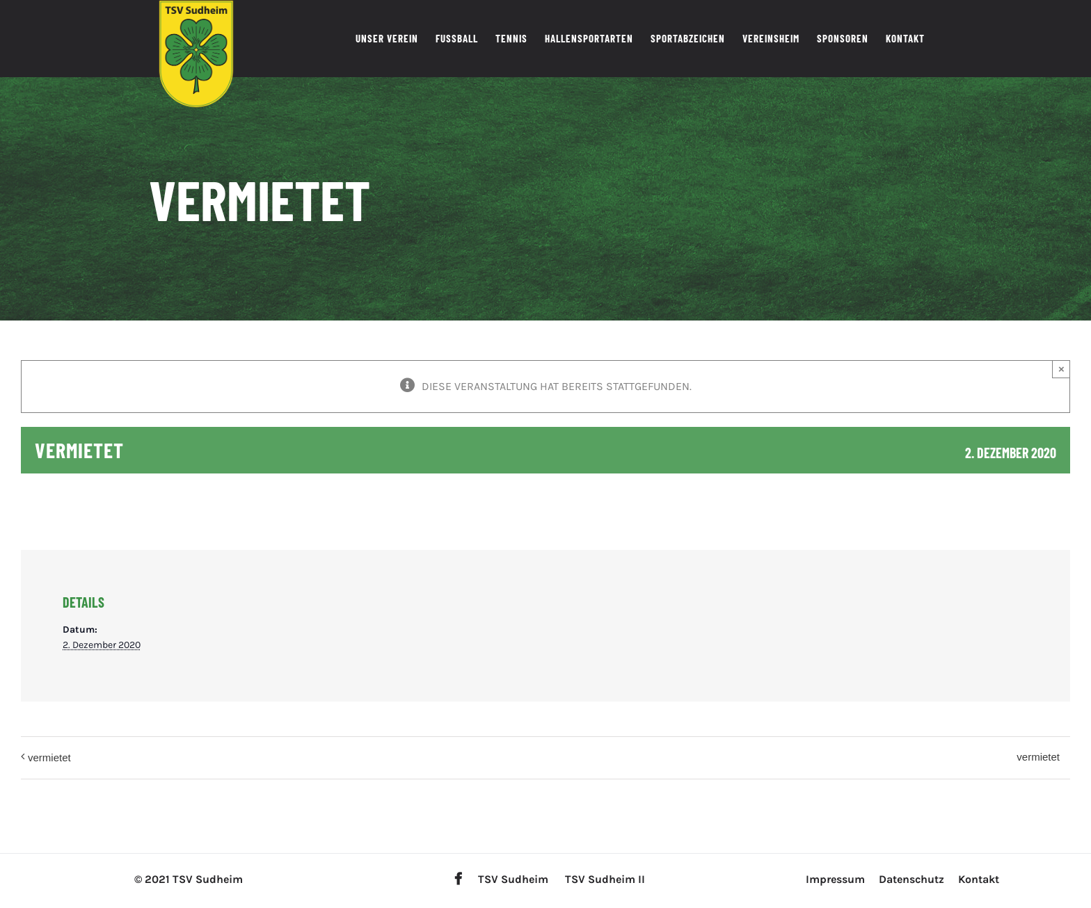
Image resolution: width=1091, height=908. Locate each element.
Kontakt (978, 879)
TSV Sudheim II (605, 879)
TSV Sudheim (513, 879)
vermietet (49, 757)
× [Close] (1061, 369)
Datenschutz (911, 879)
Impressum (835, 879)
